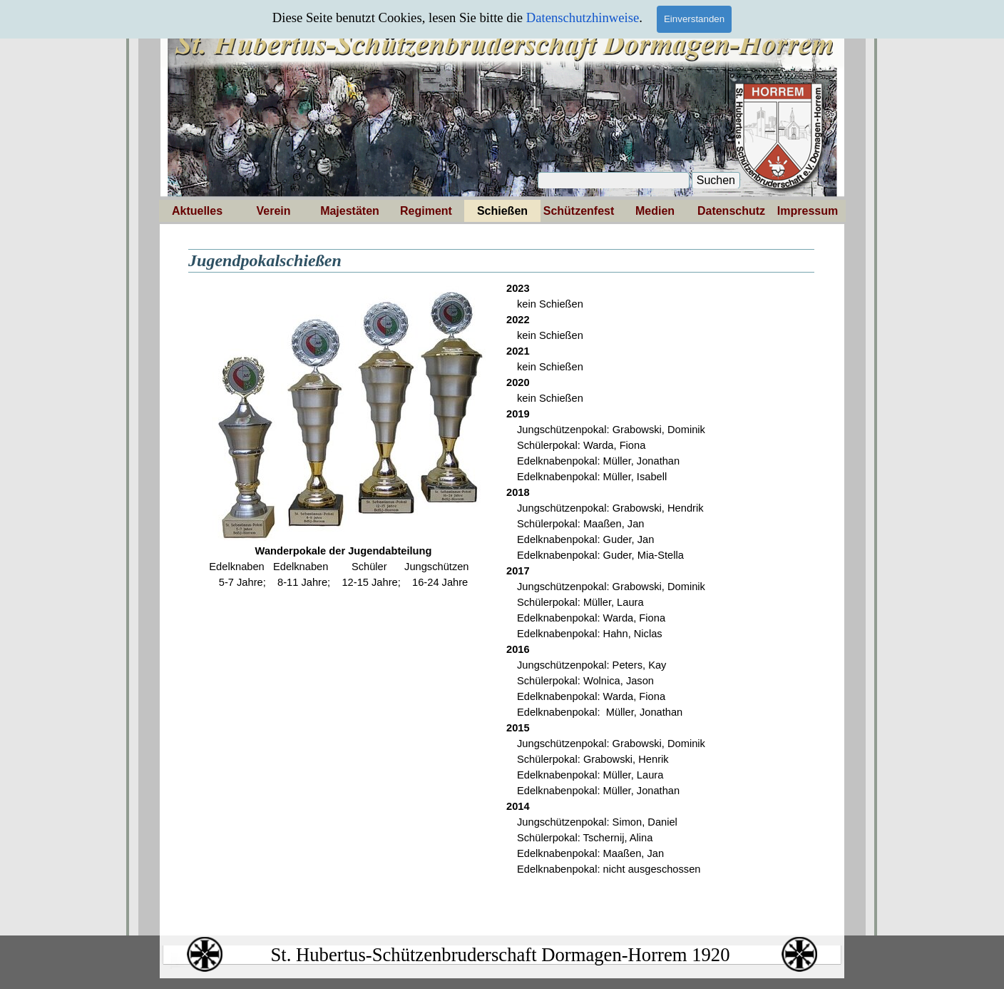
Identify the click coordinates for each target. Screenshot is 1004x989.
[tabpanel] (343, 435)
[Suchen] (614, 180)
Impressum (807, 211)
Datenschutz (731, 211)
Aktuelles (197, 211)
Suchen (716, 180)
